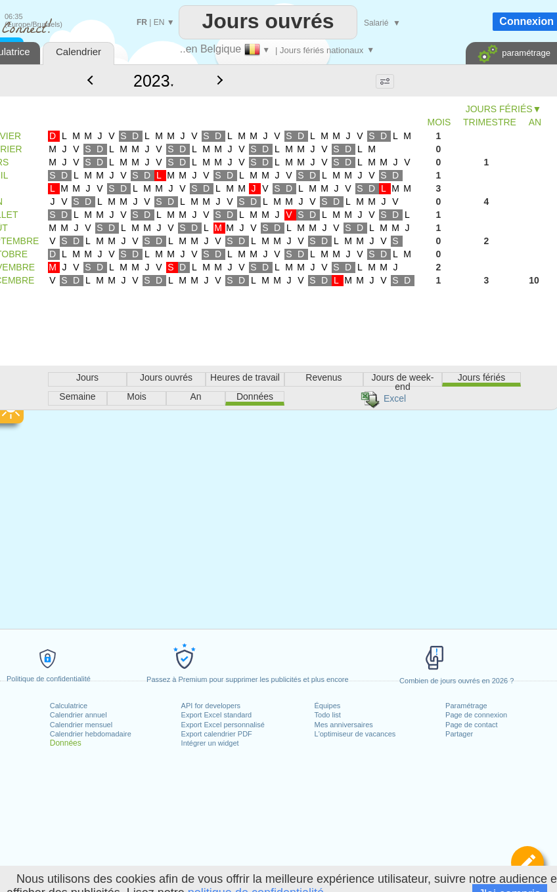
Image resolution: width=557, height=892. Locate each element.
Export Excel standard (216, 715)
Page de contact (471, 725)
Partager (459, 734)
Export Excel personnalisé (223, 725)
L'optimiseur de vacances (355, 734)
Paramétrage (466, 706)
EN (159, 22)
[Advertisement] (267, 392)
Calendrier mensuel (81, 725)
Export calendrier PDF (216, 734)
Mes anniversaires (344, 725)
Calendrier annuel (78, 715)
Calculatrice (68, 706)
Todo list (328, 715)
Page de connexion (476, 715)
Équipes (328, 706)
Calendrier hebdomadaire (90, 734)
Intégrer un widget (210, 743)
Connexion (526, 21)
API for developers (211, 706)
